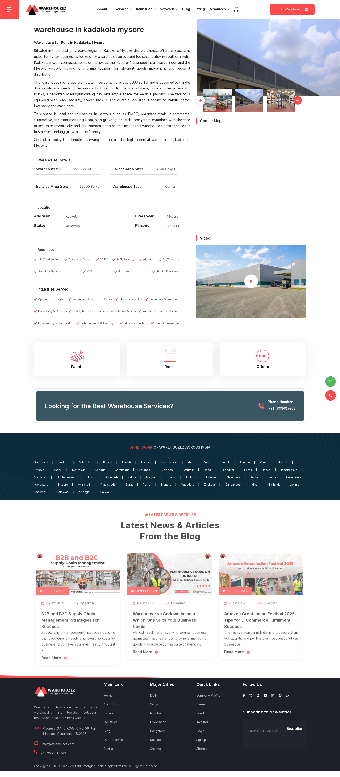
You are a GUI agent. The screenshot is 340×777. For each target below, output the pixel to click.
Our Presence (113, 740)
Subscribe (294, 729)
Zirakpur (209, 485)
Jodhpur (191, 477)
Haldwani (62, 492)
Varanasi (145, 470)
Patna (248, 470)
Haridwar (40, 492)
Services (123, 9)
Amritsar (188, 470)
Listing (199, 9)
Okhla (208, 462)
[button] (200, 100)
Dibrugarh (111, 477)
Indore (132, 477)
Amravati (84, 485)
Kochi (254, 477)
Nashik (126, 462)
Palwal (105, 492)
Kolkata (155, 740)
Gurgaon (156, 704)
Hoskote (63, 462)
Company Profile (208, 695)
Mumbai (155, 713)
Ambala (39, 470)
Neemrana (234, 477)
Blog (186, 9)
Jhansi (58, 470)
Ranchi (266, 470)
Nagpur (146, 462)
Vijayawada (108, 485)
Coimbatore (294, 477)
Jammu (294, 485)
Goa (191, 462)
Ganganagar (233, 485)
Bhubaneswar (66, 477)
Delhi (154, 695)
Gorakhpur (122, 470)
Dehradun (78, 470)
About (104, 9)
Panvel (107, 462)
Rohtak (283, 462)
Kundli (225, 462)
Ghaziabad (41, 462)
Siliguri (90, 477)
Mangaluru (41, 485)
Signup (201, 740)
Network (169, 9)
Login (200, 731)
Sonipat (245, 462)
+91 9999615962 (53, 753)
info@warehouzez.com (58, 744)
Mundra (166, 485)
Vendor (201, 713)
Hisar (255, 485)
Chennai (155, 749)
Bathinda (274, 485)
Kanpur (100, 470)
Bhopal (151, 477)
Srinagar (84, 492)
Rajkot (147, 485)
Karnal (264, 462)
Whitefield (86, 462)
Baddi (208, 470)
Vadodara (187, 485)
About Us (110, 704)
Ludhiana (167, 470)
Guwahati (40, 477)
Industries (146, 9)
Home (108, 695)
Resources (219, 9)
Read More (54, 664)
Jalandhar (227, 470)
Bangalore (157, 731)
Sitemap (202, 749)
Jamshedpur (289, 470)
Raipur (272, 477)
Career (201, 704)
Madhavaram (169, 462)
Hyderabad (158, 722)
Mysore (63, 485)
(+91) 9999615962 (281, 414)
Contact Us (111, 749)
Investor (202, 722)
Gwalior (171, 477)
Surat (129, 485)
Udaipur (211, 477)
